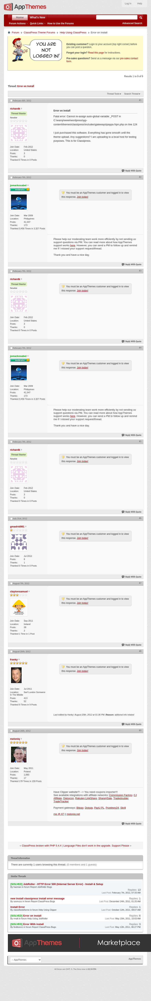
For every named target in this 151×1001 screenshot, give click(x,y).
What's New (37, 17)
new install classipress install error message (37, 898)
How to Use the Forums (60, 23)
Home (20, 17)
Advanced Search (132, 23)
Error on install (32, 915)
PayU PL (99, 807)
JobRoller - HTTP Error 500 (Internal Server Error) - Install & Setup (63, 884)
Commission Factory (120, 795)
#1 (140, 100)
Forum (15, 32)
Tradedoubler (120, 798)
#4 (140, 347)
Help (139, 3)
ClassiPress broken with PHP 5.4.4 (41, 845)
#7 (140, 583)
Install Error (17, 906)
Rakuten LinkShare (86, 798)
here (72, 245)
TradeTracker (61, 801)
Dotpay (89, 807)
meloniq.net (73, 814)
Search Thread (131, 94)
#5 (140, 441)
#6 (140, 518)
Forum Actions (17, 23)
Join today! (82, 197)
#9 (140, 730)
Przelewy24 (112, 807)
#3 (140, 270)
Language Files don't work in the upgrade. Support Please (96, 845)
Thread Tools (113, 94)
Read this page (96, 52)
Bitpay (79, 807)
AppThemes (135, 958)
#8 (140, 651)
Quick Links (36, 23)
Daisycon (68, 798)
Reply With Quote (131, 170)
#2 (140, 177)
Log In (128, 3)
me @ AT (58, 814)
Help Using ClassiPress (73, 32)
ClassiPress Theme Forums (39, 32)
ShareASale (105, 798)
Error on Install (25, 86)
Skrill (123, 807)
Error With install (33, 924)
